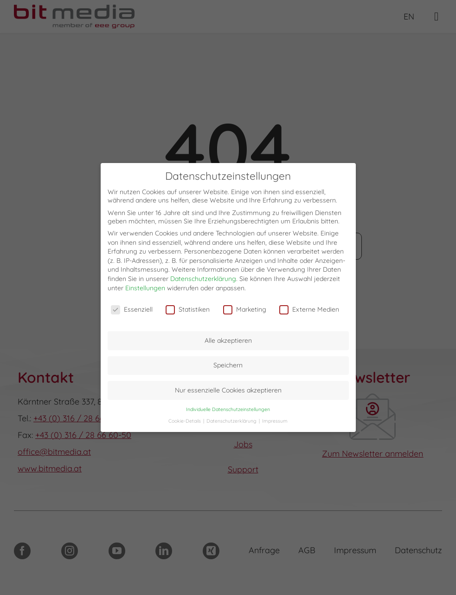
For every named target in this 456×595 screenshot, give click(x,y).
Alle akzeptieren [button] (228, 340)
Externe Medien (309, 309)
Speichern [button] (228, 365)
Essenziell (132, 309)
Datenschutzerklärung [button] (232, 421)
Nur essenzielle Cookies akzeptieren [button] (228, 390)
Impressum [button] (275, 421)
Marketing (244, 309)
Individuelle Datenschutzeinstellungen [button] (228, 409)
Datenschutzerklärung (203, 279)
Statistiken (188, 309)
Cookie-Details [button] (185, 421)
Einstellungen (145, 288)
